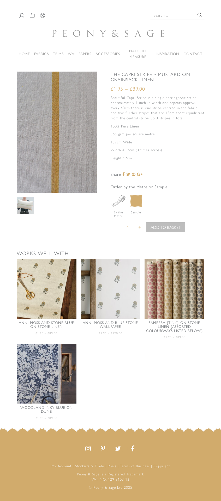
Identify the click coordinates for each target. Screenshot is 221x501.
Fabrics (41, 53)
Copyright (161, 465)
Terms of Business (135, 465)
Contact (192, 53)
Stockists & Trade (89, 465)
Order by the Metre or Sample (139, 187)
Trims (58, 53)
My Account (61, 465)
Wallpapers (79, 53)
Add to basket (166, 227)
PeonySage (110, 33)
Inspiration (167, 53)
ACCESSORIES (107, 53)
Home (24, 53)
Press (112, 465)
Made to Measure (137, 53)
